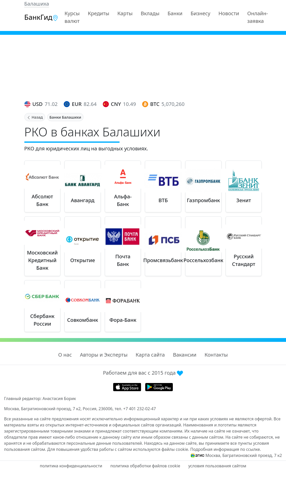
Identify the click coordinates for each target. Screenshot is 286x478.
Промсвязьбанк (163, 260)
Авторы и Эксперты (104, 354)
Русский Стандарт (243, 260)
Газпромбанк (203, 200)
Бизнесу (200, 13)
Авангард (82, 200)
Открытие (82, 260)
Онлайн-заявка (257, 17)
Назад (35, 117)
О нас (65, 354)
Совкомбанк (82, 319)
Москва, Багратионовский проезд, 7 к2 (243, 455)
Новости (228, 13)
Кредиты (98, 13)
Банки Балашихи (65, 117)
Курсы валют (72, 17)
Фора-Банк (122, 319)
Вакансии (184, 354)
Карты (125, 13)
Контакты (216, 354)
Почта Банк (122, 260)
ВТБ (163, 200)
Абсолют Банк (42, 200)
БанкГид (41, 17)
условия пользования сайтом (217, 466)
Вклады (150, 13)
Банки (174, 13)
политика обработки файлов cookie (145, 466)
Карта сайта (150, 354)
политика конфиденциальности (71, 466)
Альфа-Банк (123, 200)
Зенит (243, 200)
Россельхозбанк (203, 260)
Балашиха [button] (36, 3)
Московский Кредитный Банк (42, 260)
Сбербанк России (42, 320)
